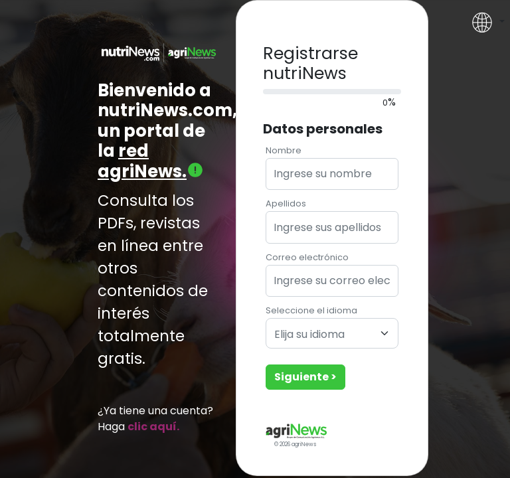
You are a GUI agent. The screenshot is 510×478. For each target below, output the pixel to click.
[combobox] (332, 333)
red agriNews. (151, 161)
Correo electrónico (307, 257)
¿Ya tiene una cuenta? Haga (155, 418)
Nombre (283, 150)
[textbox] (324, 335)
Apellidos (286, 203)
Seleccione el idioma (311, 310)
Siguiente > (305, 376)
